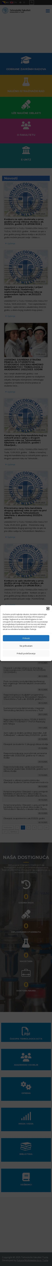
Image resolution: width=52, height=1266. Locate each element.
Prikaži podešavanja (26, 653)
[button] (47, 608)
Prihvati (26, 638)
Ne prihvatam (26, 645)
